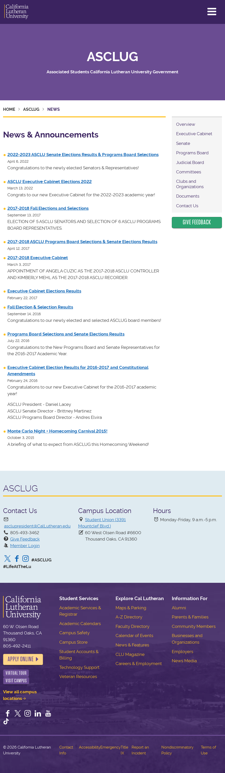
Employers (182, 651)
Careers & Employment (139, 663)
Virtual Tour (16, 673)
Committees (188, 171)
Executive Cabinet (194, 133)
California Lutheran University (16, 12)
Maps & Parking (131, 607)
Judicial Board (190, 162)
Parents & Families (190, 616)
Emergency (110, 747)
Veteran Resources (78, 676)
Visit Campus (16, 680)
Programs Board (192, 152)
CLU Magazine (130, 654)
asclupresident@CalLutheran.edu (37, 526)
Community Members (194, 626)
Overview (185, 124)
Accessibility (89, 747)
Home (9, 109)
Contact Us (187, 205)
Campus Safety (74, 632)
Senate (183, 143)
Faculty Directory (132, 626)
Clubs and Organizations (190, 184)
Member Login (25, 545)
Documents (187, 196)
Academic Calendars (80, 623)
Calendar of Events (134, 635)
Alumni (179, 607)
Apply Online (21, 659)
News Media (184, 660)
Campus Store (73, 642)
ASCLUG (112, 56)
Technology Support (79, 667)
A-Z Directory (129, 616)
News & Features (132, 644)
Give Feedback (197, 222)
